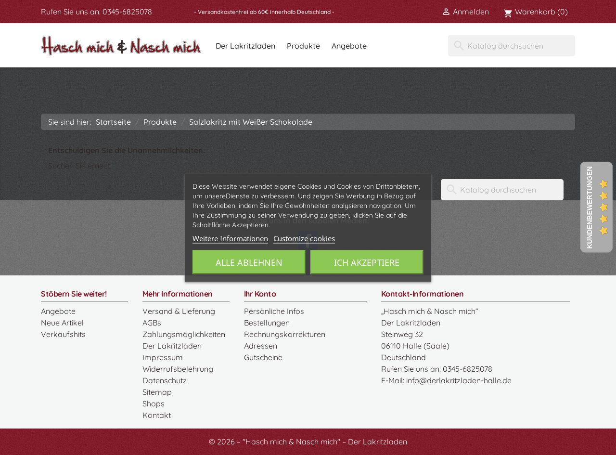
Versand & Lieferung (178, 311)
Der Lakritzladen (245, 46)
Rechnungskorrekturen (284, 334)
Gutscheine (263, 357)
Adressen (260, 346)
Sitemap (157, 392)
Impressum (162, 357)
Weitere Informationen (230, 238)
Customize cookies (304, 238)
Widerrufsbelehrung (177, 369)
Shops (153, 403)
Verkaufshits (63, 334)
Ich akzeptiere (366, 262)
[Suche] (511, 45)
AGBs (151, 322)
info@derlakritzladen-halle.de (459, 380)
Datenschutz (164, 380)
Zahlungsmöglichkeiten (183, 334)
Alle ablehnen (249, 262)
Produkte (303, 46)
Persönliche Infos (274, 311)
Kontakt (156, 415)
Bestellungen (267, 322)
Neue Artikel (62, 322)
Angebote (349, 46)
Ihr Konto (260, 294)
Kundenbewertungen (589, 207)
